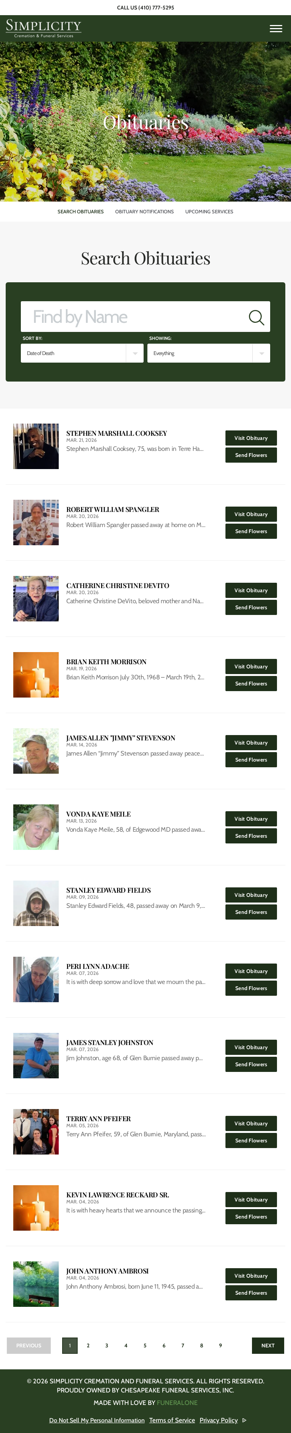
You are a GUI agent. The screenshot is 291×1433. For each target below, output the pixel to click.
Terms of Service (176, 1420)
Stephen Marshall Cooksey (116, 433)
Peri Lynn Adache (97, 966)
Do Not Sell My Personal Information (97, 1420)
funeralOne (177, 1402)
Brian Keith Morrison (106, 662)
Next (267, 1345)
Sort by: (32, 338)
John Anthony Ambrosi (107, 1271)
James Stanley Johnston (109, 1043)
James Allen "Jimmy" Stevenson (120, 738)
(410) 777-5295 (156, 7)
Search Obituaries (81, 211)
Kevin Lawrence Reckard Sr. (117, 1195)
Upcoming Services (209, 211)
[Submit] (256, 316)
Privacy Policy (222, 1420)
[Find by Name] (132, 316)
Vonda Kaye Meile (98, 814)
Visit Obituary (256, 435)
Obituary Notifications (144, 211)
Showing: (160, 338)
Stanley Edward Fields (108, 890)
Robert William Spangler (112, 509)
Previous (29, 1345)
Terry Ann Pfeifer (98, 1119)
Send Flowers (256, 452)
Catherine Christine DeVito (117, 586)
